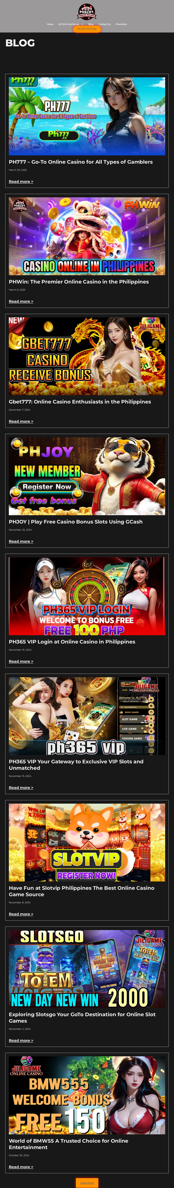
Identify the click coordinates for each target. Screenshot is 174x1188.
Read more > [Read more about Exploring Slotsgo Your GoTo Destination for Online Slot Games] (21, 1040)
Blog (91, 24)
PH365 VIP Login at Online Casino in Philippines (72, 642)
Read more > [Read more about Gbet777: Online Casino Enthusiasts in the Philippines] (21, 421)
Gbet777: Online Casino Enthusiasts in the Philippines (80, 402)
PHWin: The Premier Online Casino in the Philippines (79, 282)
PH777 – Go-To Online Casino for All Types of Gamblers (81, 162)
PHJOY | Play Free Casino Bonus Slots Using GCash (76, 522)
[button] (87, 1182)
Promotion (121, 24)
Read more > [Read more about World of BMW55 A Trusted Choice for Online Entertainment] (21, 1167)
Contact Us (105, 24)
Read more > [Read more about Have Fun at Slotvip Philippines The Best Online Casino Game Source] (21, 914)
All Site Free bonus (70, 24)
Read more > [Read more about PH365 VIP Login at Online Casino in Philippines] (21, 661)
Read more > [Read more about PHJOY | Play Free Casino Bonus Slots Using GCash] (21, 541)
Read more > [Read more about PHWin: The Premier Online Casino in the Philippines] (21, 301)
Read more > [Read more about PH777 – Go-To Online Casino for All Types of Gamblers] (21, 181)
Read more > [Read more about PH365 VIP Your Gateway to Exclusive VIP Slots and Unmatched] (21, 787)
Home (50, 24)
